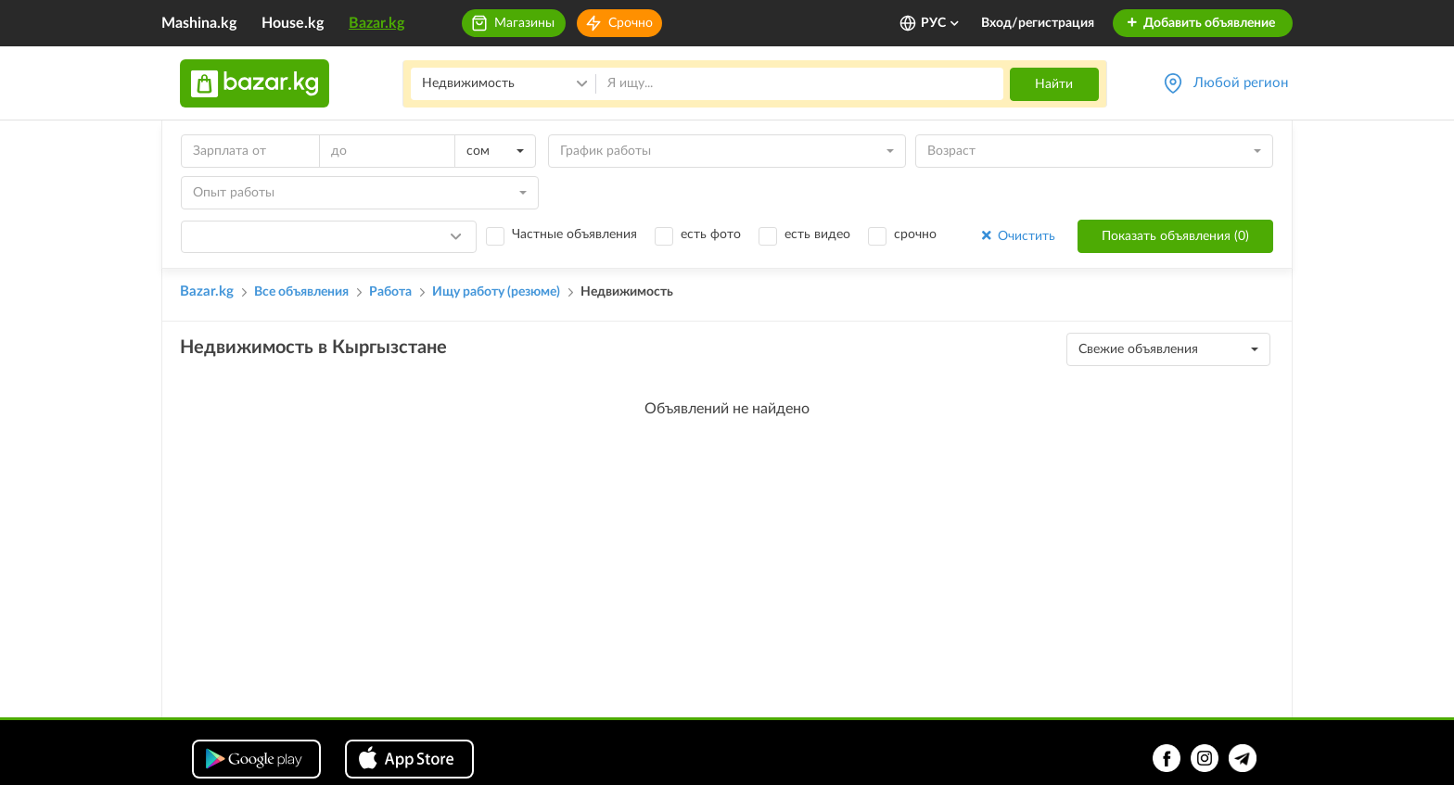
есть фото (711, 234)
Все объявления (301, 291)
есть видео (817, 234)
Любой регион (1240, 83)
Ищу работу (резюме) (496, 291)
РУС (941, 23)
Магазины (524, 23)
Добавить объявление (1200, 23)
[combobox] (495, 151)
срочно (915, 234)
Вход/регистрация (1037, 23)
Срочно (630, 23)
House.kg (292, 23)
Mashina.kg (198, 23)
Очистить (1016, 236)
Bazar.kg (376, 23)
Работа (390, 291)
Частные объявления (574, 234)
